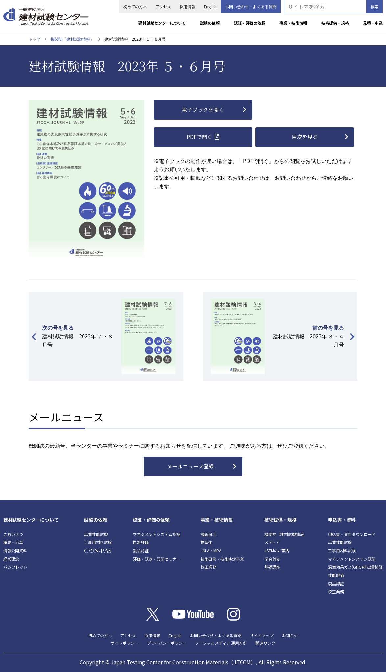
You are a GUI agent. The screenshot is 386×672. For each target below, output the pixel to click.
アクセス (163, 6)
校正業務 (208, 567)
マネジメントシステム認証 (156, 534)
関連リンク (265, 643)
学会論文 (272, 559)
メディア (272, 542)
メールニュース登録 (190, 466)
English (210, 6)
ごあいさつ (13, 534)
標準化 (206, 542)
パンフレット (15, 567)
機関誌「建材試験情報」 (72, 39)
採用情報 (187, 6)
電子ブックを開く (203, 109)
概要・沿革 (13, 542)
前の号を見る (328, 327)
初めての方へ (135, 6)
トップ (34, 39)
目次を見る (305, 137)
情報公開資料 (15, 550)
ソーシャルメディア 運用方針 (221, 643)
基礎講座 (272, 567)
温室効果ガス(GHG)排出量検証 (355, 567)
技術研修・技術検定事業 (222, 559)
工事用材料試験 (98, 542)
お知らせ (290, 635)
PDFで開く (199, 137)
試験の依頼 (210, 23)
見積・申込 (373, 23)
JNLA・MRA (211, 550)
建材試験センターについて (162, 23)
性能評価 (141, 542)
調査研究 (208, 534)
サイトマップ (262, 635)
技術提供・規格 (335, 23)
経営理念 (11, 559)
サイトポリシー (124, 643)
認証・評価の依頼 (249, 23)
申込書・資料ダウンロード (351, 534)
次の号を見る (58, 327)
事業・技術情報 (293, 23)
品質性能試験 (96, 534)
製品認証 (141, 550)
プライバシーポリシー (166, 643)
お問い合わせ (290, 177)
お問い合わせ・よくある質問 (251, 6)
